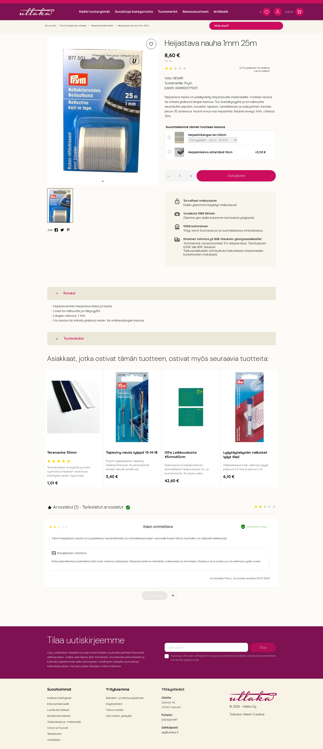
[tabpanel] (102, 111)
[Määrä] (179, 175)
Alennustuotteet (196, 11)
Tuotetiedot (69, 338)
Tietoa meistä (114, 709)
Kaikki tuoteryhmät (94, 11)
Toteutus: (236, 714)
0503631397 (170, 720)
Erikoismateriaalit (58, 703)
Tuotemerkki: (174, 83)
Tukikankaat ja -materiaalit (64, 721)
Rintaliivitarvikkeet (58, 715)
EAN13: (169, 88)
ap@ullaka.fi (170, 732)
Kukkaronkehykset (59, 698)
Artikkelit (221, 11)
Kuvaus (64, 293)
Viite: (168, 78)
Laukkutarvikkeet (58, 709)
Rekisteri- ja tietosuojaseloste (125, 698)
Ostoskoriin (236, 176)
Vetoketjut (53, 739)
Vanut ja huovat (57, 727)
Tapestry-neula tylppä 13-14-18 (132, 452)
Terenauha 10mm (62, 452)
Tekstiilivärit (54, 733)
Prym (188, 83)
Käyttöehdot (114, 703)
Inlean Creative (253, 714)
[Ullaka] (36, 11)
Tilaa (263, 647)
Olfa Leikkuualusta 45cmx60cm (181, 454)
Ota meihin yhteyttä (119, 715)
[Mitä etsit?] (246, 26)
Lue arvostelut (262, 70)
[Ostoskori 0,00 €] (294, 12)
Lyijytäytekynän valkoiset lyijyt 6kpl (245, 454)
